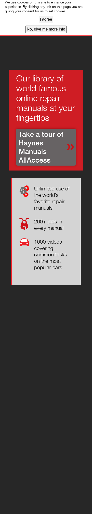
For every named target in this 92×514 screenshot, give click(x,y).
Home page (22, 48)
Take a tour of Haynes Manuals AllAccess (41, 147)
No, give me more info (46, 29)
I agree (46, 19)
